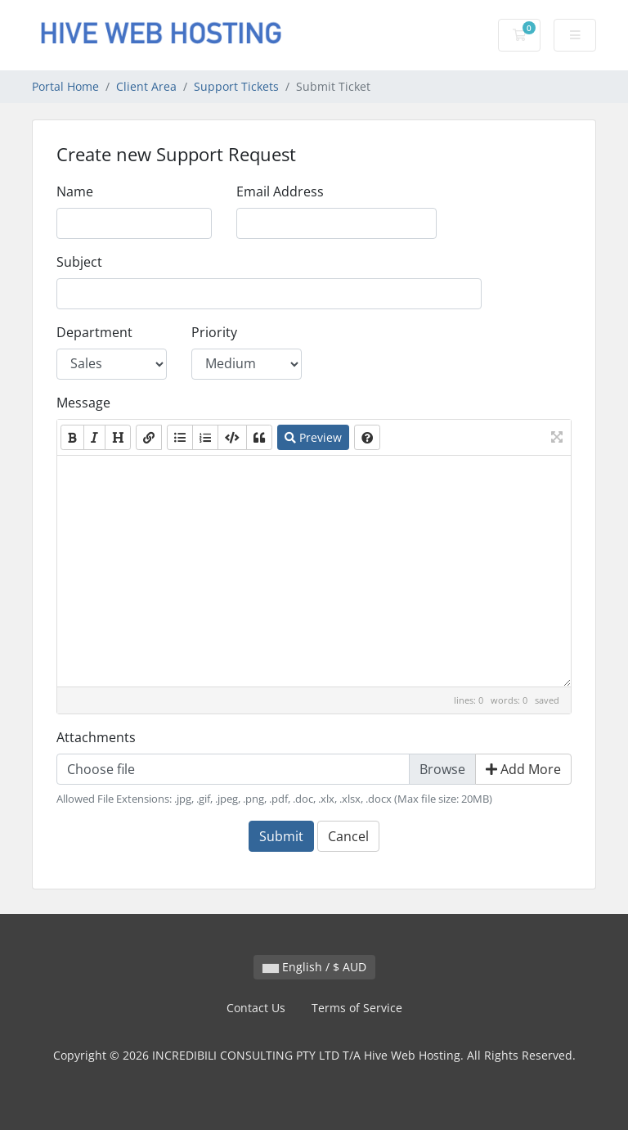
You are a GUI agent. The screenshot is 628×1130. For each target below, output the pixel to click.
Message (83, 403)
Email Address (280, 191)
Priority (214, 332)
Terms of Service (357, 1007)
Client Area (146, 86)
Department (94, 332)
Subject (79, 262)
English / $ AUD (314, 967)
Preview (313, 437)
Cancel (348, 836)
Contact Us (256, 1007)
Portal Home (65, 86)
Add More (523, 769)
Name (74, 191)
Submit (281, 836)
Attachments (96, 737)
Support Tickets (236, 86)
